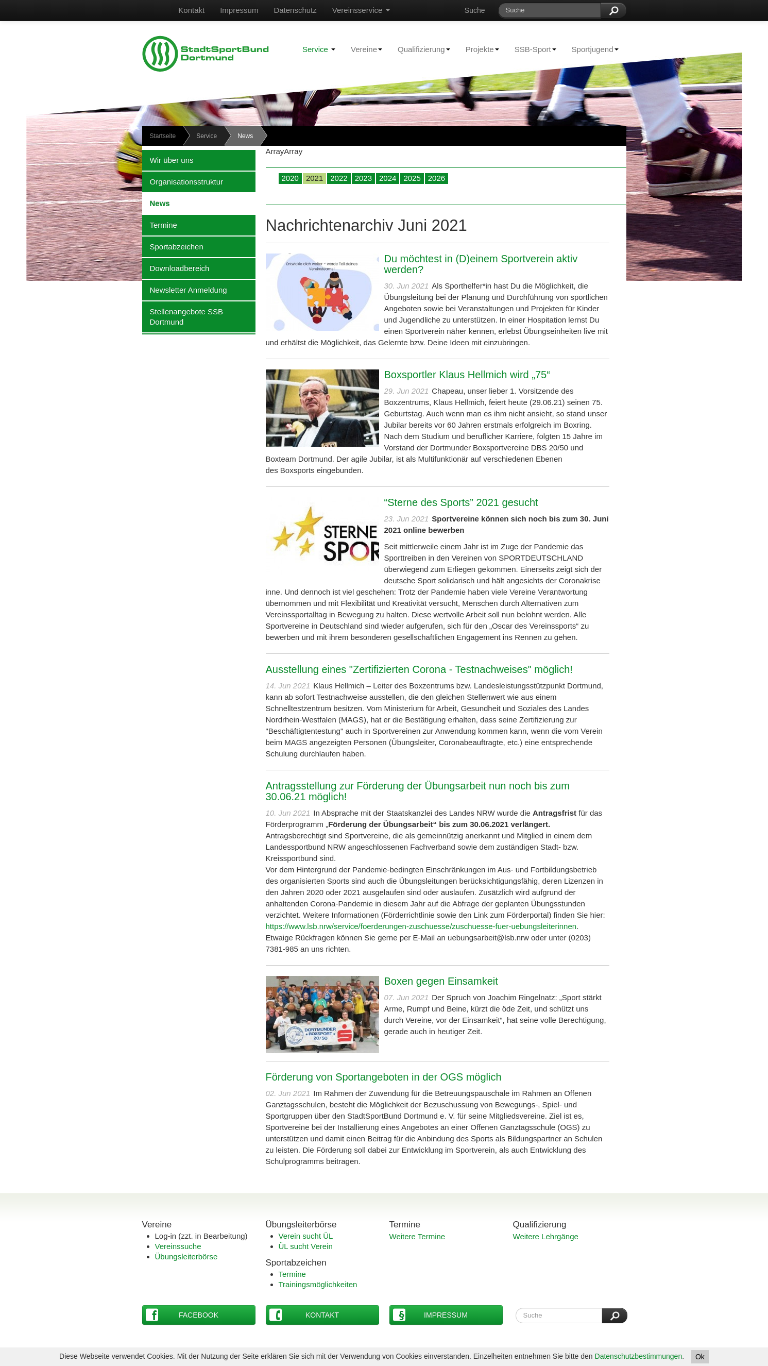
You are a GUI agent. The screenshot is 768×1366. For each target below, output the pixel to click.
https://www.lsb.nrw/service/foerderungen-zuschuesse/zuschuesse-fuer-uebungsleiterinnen (421, 926)
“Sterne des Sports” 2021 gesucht (461, 502)
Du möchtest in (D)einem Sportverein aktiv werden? (481, 264)
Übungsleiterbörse (186, 1256)
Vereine (362, 49)
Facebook (182, 1314)
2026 (436, 178)
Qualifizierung (420, 49)
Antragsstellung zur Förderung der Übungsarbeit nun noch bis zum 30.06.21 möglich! (418, 791)
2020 (290, 178)
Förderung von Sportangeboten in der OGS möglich (384, 1077)
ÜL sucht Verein (306, 1246)
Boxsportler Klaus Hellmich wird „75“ (467, 374)
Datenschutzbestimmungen (638, 1356)
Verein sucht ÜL (306, 1236)
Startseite (163, 136)
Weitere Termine (417, 1236)
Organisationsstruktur (183, 181)
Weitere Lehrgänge (545, 1236)
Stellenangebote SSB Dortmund (183, 316)
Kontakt (191, 10)
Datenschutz (295, 10)
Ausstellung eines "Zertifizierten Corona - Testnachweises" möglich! (419, 669)
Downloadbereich (176, 268)
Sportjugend (591, 49)
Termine (159, 224)
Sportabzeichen (172, 246)
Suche (475, 10)
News (156, 203)
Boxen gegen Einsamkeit (441, 981)
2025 (411, 178)
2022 (338, 178)
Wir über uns (168, 159)
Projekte (478, 49)
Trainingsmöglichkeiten (318, 1284)
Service (318, 49)
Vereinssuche (178, 1246)
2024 (387, 178)
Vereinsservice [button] (361, 10)
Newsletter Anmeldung (184, 289)
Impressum (239, 10)
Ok (700, 1357)
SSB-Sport (531, 49)
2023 (363, 178)
